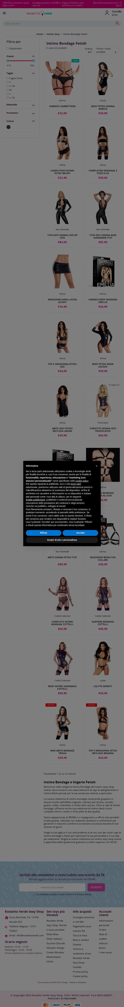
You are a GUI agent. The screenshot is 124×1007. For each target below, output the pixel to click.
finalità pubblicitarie (35, 499)
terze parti (76, 484)
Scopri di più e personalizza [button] (62, 540)
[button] (96, 466)
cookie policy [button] (81, 481)
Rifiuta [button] (43, 532)
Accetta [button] (80, 532)
